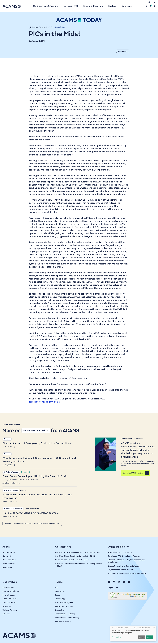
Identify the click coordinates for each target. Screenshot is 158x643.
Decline (141, 637)
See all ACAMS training (133, 473)
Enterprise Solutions (11, 591)
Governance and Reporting (67, 617)
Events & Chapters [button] (93, 6)
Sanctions (59, 591)
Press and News (9, 560)
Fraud (57, 595)
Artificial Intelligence (64, 602)
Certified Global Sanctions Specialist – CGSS (75, 556)
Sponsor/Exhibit (10, 602)
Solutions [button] (127, 6)
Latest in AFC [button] (71, 6)
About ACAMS (9, 552)
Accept (150, 637)
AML (57, 587)
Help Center (8, 567)
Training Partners (10, 610)
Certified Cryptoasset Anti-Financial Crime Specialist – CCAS (78, 564)
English (16, 483)
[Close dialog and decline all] (154, 627)
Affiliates (6, 614)
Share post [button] (123, 51)
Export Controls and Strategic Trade (123, 566)
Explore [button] (112, 6)
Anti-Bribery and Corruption (120, 552)
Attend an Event (9, 599)
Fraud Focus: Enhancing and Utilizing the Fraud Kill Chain (35, 476)
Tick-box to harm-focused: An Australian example (31, 512)
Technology (60, 599)
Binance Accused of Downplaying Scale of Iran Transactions (37, 443)
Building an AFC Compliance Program (124, 556)
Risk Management (63, 621)
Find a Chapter (9, 595)
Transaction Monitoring (65, 614)
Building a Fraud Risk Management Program (127, 573)
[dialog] (133, 633)
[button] (146, 6)
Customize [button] (116, 637)
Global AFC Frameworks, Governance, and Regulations (126, 561)
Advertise (7, 606)
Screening (59, 610)
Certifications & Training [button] (46, 6)
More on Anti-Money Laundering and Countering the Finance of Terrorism (32, 523)
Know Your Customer (64, 606)
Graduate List (8, 563)
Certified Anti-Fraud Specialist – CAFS (72, 560)
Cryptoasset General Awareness (122, 570)
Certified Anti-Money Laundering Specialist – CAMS (77, 552)
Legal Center (114, 588)
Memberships (8, 587)
